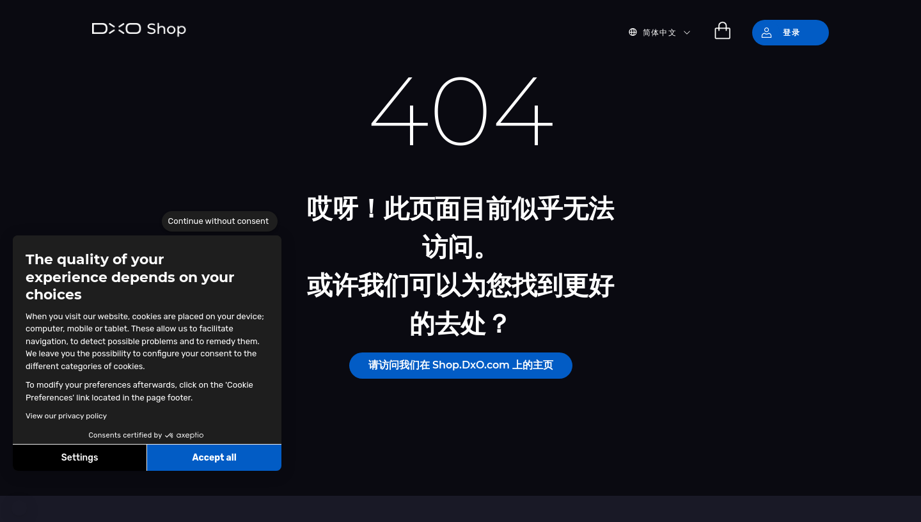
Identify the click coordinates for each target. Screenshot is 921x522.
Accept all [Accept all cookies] (214, 457)
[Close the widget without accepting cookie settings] (220, 221)
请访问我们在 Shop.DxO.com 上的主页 (460, 365)
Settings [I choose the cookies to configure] (79, 457)
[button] (19, 508)
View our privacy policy (66, 415)
